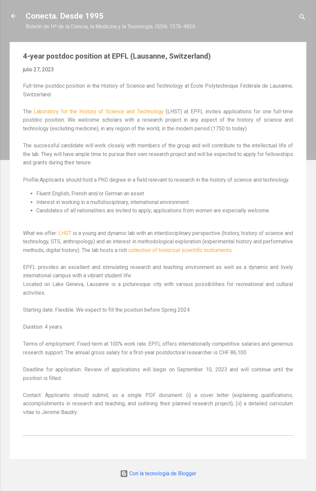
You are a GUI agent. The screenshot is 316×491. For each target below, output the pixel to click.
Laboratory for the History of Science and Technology (98, 111)
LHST (64, 233)
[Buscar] (302, 18)
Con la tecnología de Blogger (158, 473)
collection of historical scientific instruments (180, 250)
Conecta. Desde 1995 (65, 16)
